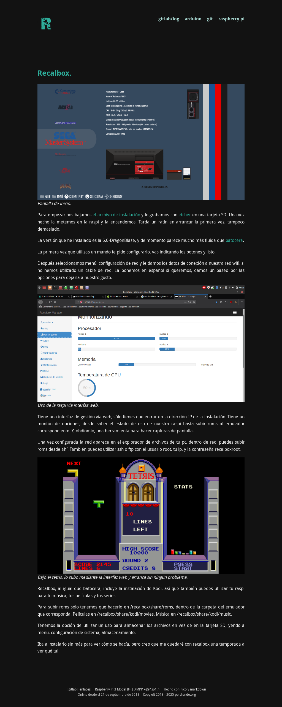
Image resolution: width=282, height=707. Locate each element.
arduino (193, 19)
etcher (184, 215)
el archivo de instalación (116, 215)
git (210, 19)
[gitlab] (72, 689)
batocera (234, 240)
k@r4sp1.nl (152, 689)
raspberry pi (231, 19)
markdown (198, 689)
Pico (183, 689)
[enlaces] (84, 689)
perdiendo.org (185, 694)
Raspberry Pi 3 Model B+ (113, 689)
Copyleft (149, 694)
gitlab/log (168, 19)
